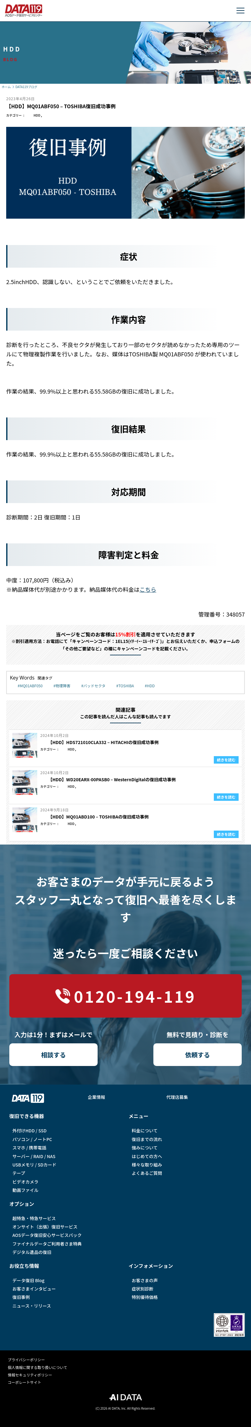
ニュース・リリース (31, 1306)
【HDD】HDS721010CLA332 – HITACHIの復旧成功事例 (103, 742)
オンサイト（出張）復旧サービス (44, 1227)
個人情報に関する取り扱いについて (37, 1367)
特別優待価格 (145, 1297)
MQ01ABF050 (31, 685)
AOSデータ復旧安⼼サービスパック (47, 1235)
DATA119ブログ (26, 86)
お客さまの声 (145, 1280)
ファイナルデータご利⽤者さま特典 (47, 1244)
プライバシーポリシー (26, 1359)
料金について (145, 1130)
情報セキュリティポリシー (30, 1374)
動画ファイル (25, 1190)
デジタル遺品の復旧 (31, 1252)
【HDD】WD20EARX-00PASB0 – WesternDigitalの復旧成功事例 (112, 779)
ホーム (6, 86)
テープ (18, 1173)
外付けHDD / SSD (29, 1130)
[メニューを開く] (240, 10)
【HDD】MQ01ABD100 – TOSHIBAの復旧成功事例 (98, 817)
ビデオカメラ (25, 1182)
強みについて (145, 1147)
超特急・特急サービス (34, 1218)
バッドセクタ (94, 685)
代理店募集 (177, 1097)
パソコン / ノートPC (32, 1139)
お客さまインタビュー (34, 1289)
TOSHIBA (126, 685)
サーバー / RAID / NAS (33, 1156)
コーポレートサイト (24, 1382)
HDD (36, 115)
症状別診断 (142, 1289)
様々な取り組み (147, 1165)
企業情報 (96, 1097)
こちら (147, 589)
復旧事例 (21, 1297)
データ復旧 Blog (28, 1280)
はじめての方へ (147, 1156)
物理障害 (62, 685)
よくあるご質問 (147, 1173)
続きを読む (226, 759)
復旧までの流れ (147, 1139)
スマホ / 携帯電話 (29, 1147)
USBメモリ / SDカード (34, 1165)
